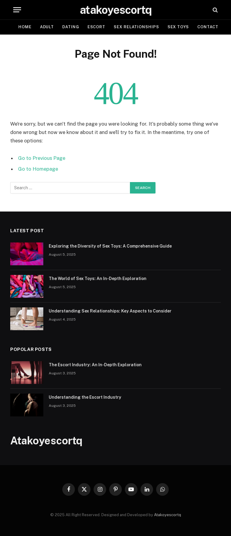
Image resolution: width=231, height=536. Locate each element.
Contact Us (211, 27)
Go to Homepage (38, 169)
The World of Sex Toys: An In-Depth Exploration (97, 278)
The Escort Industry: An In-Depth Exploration (95, 364)
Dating (70, 27)
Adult (47, 27)
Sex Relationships (136, 27)
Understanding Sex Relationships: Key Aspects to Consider (110, 311)
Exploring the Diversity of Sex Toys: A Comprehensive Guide (110, 246)
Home (25, 27)
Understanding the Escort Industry (85, 397)
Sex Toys (178, 27)
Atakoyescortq (167, 515)
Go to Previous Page (41, 158)
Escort (96, 27)
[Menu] (17, 10)
